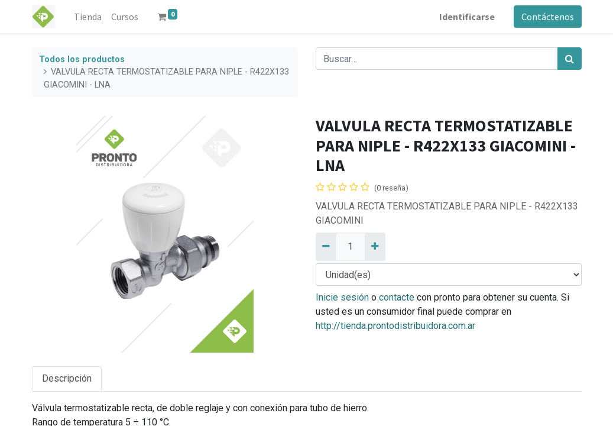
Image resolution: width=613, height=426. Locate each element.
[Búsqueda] (569, 58)
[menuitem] (87, 16)
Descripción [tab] (67, 378)
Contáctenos (547, 16)
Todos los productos (82, 59)
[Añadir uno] (375, 247)
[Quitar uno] (326, 247)
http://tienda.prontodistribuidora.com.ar (395, 325)
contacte (396, 297)
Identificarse (467, 16)
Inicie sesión (342, 297)
